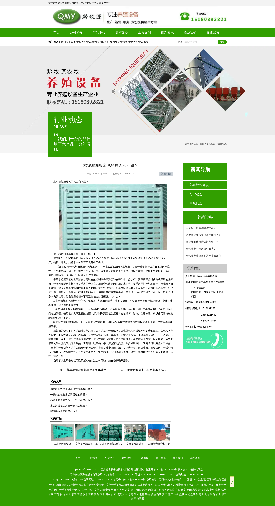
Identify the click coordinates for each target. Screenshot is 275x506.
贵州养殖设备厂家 (102, 41)
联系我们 (190, 32)
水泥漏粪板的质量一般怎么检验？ (69, 405)
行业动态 (196, 194)
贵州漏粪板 (67, 253)
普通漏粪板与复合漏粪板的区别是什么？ (205, 234)
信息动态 (210, 144)
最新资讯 (167, 32)
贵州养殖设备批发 (138, 41)
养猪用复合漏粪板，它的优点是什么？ (71, 400)
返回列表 (166, 173)
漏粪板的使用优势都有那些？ (202, 241)
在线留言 (212, 32)
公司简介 (76, 32)
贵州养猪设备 (120, 41)
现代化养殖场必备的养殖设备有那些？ (205, 255)
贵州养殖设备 (68, 41)
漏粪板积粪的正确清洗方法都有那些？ (71, 389)
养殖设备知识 (199, 185)
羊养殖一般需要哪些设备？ (201, 227)
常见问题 (196, 203)
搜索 (222, 42)
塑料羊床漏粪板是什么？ (64, 411)
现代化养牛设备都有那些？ (201, 248)
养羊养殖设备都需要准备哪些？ (86, 369)
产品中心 (99, 32)
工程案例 (144, 32)
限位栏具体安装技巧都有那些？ (146, 369)
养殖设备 (121, 32)
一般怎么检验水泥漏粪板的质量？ (69, 394)
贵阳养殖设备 (83, 41)
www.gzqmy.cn (100, 173)
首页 (56, 32)
